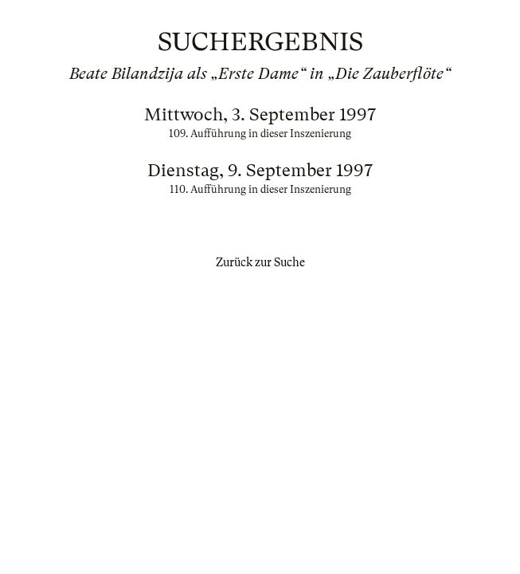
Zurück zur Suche (260, 262)
